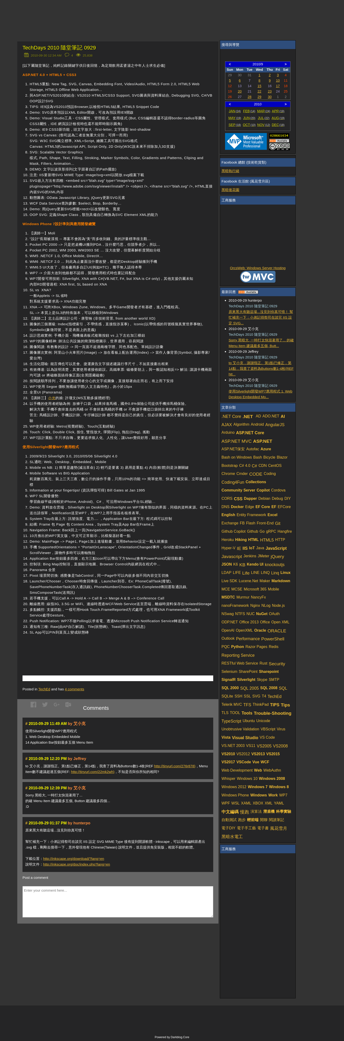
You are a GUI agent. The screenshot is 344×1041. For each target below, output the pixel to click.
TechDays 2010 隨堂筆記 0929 (59, 48)
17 (278, 86)
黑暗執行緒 (230, 171)
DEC (278, 125)
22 (259, 91)
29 (259, 97)
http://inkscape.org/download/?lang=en (73, 859)
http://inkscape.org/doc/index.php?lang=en (76, 864)
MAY (234, 118)
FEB (249, 111)
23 (270, 91)
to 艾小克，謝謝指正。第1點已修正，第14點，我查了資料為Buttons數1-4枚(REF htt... (261, 368)
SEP (235, 125)
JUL (263, 118)
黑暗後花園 (230, 190)
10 (278, 80)
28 (249, 97)
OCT (249, 125)
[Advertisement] (78, 648)
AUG (278, 118)
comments (74, 689)
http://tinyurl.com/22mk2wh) (92, 772)
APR (278, 111)
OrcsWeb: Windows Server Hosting (258, 268)
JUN (249, 118)
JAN (235, 111)
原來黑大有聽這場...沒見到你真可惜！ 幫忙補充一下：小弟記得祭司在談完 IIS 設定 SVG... (261, 317)
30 (270, 97)
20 (240, 91)
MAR (263, 111)
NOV (263, 125)
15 (259, 86)
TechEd (44, 689)
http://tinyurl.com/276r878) (174, 766)
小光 (51, 398)
